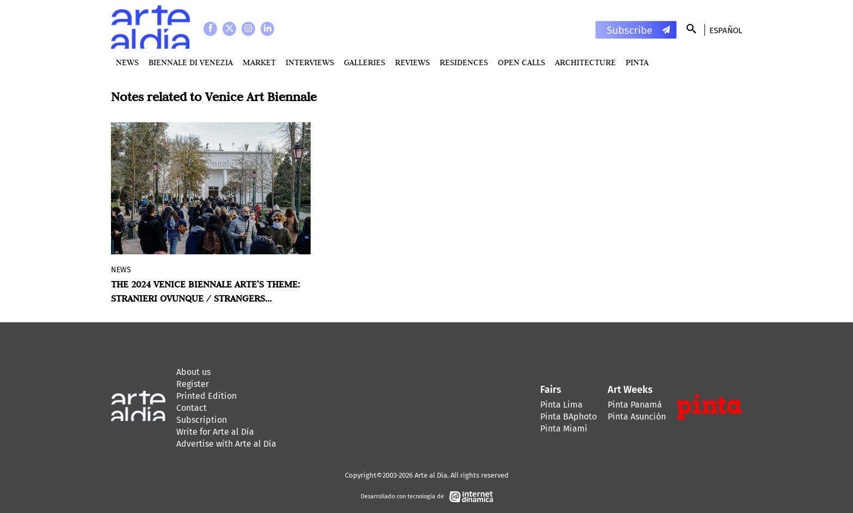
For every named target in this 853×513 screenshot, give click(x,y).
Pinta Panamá (635, 404)
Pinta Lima (561, 404)
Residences (464, 62)
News (127, 62)
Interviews (310, 62)
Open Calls (521, 62)
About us (193, 372)
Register (192, 384)
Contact (191, 408)
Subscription (201, 420)
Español (725, 30)
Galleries (364, 62)
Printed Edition (206, 396)
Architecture (585, 62)
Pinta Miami (564, 428)
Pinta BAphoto (568, 416)
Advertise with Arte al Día (226, 444)
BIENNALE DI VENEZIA (191, 62)
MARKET (259, 62)
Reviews (412, 62)
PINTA (637, 62)
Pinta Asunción (637, 416)
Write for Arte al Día (215, 432)
